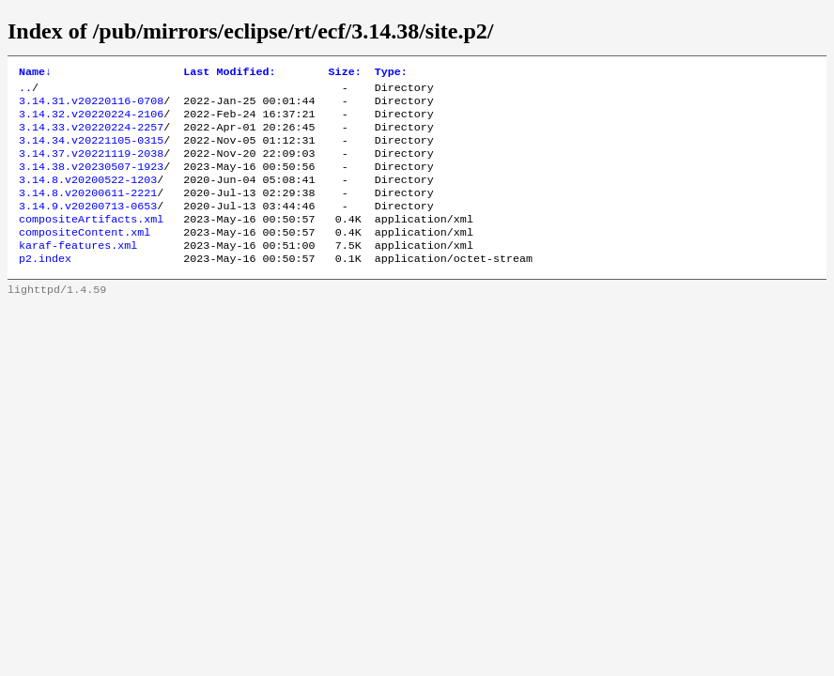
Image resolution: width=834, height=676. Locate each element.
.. (25, 91)
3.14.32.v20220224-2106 (91, 121)
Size (345, 73)
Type (391, 73)
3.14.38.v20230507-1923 (91, 181)
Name (35, 73)
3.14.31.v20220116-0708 (91, 106)
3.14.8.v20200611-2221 (88, 211)
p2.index (45, 286)
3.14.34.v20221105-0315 (91, 151)
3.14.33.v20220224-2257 (91, 136)
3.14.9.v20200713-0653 (88, 226)
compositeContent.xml (84, 256)
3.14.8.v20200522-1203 (88, 196)
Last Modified (229, 73)
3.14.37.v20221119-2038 (91, 166)
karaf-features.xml (78, 271)
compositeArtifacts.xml (91, 241)
